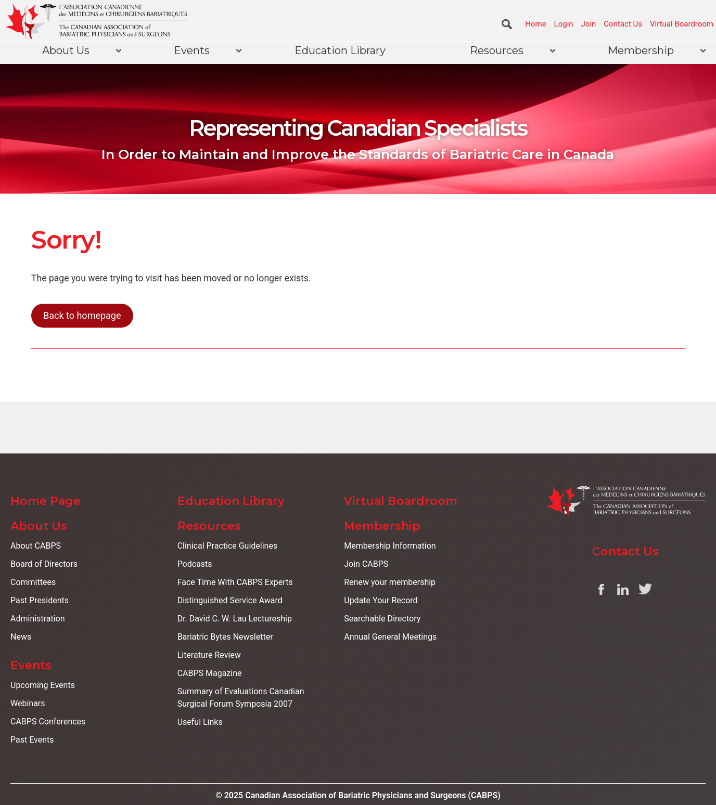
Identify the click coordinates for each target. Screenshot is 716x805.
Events (192, 50)
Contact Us (623, 24)
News (20, 637)
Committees (33, 582)
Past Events (32, 740)
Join (588, 24)
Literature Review (209, 655)
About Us (66, 50)
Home (535, 24)
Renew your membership (390, 582)
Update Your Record (380, 600)
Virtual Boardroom (681, 24)
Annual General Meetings (390, 637)
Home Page (45, 501)
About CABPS (35, 546)
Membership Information (390, 546)
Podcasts (194, 564)
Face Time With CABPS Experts (235, 582)
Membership (641, 50)
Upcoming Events (42, 685)
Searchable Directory (382, 619)
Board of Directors (44, 564)
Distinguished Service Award (230, 600)
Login (563, 24)
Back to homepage (82, 315)
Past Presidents (39, 600)
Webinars (27, 703)
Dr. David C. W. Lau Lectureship (234, 619)
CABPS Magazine (209, 673)
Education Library (340, 50)
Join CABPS (366, 564)
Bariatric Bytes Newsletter (225, 637)
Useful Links (200, 722)
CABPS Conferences (47, 721)
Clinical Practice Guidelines (227, 546)
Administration (37, 619)
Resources (496, 50)
